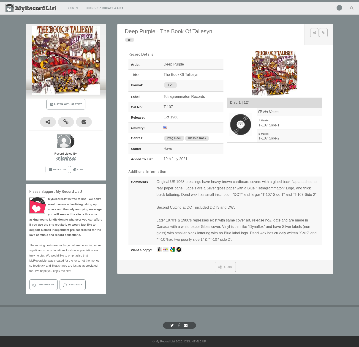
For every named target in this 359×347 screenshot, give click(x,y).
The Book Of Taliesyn (186, 31)
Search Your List (351, 8)
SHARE (225, 267)
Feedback (72, 285)
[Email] (186, 325)
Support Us (43, 285)
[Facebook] (179, 325)
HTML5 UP (199, 341)
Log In (73, 8)
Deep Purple (140, 31)
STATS (78, 169)
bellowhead (66, 158)
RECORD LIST (57, 169)
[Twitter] (172, 325)
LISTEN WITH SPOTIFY (66, 104)
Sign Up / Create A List (105, 8)
